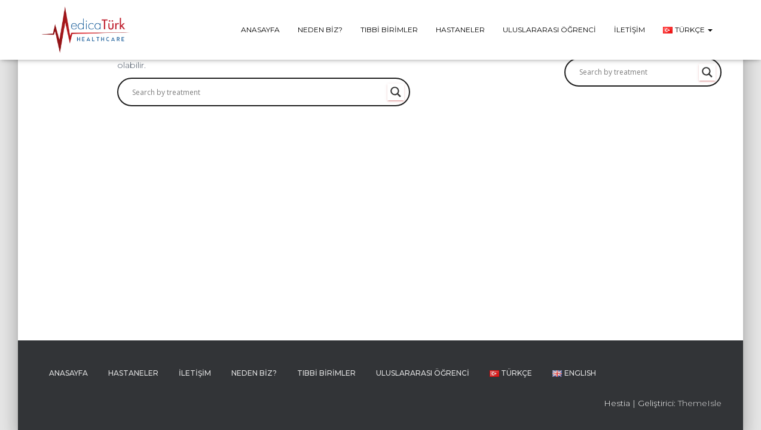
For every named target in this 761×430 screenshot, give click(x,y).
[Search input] (258, 92)
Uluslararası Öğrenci (549, 29)
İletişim (629, 29)
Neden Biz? (320, 29)
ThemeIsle (700, 403)
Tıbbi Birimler (389, 29)
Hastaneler (460, 29)
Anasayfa (260, 29)
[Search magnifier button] (395, 92)
